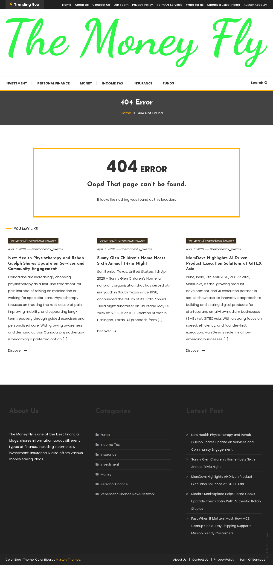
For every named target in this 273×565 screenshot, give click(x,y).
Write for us (194, 5)
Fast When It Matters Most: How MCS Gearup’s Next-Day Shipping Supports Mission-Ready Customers (217, 526)
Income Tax (112, 83)
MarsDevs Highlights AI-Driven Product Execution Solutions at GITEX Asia (224, 263)
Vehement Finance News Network (33, 241)
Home (66, 5)
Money (86, 83)
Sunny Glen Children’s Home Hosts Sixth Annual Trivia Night (218, 463)
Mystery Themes (68, 559)
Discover (17, 350)
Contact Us (101, 5)
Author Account (255, 5)
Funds (168, 83)
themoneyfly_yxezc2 (48, 249)
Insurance (143, 83)
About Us (82, 5)
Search (259, 82)
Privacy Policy (142, 5)
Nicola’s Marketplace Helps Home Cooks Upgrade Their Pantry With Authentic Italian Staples (221, 501)
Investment (16, 83)
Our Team (120, 5)
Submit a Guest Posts (223, 5)
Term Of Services (169, 5)
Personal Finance (53, 83)
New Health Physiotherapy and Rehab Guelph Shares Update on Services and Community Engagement (46, 263)
